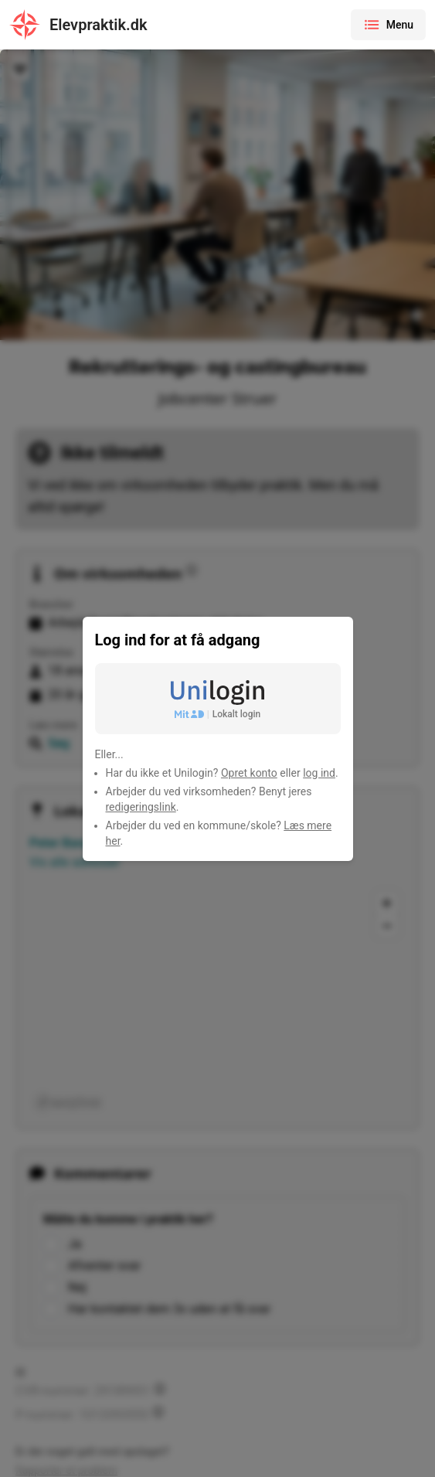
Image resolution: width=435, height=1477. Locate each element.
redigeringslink (141, 807)
